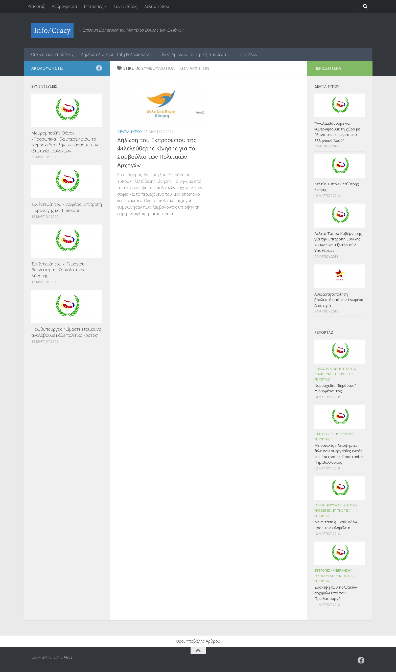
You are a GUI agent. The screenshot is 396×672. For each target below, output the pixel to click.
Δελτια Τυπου (129, 131)
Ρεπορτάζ (36, 6)
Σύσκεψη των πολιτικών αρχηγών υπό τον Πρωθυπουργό (335, 593)
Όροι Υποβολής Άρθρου (198, 641)
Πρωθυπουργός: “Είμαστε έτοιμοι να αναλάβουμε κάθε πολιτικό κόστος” (66, 332)
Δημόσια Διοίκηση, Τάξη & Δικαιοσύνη (116, 54)
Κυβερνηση (341, 570)
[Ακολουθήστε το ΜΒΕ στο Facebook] (99, 68)
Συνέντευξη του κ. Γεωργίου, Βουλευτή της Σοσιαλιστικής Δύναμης (58, 270)
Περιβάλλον (247, 54)
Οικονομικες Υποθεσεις (333, 576)
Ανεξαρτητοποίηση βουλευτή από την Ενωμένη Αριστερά (338, 300)
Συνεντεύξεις (125, 6)
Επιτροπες (343, 374)
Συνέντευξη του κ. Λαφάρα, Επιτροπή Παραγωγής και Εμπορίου (66, 207)
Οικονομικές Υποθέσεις (52, 54)
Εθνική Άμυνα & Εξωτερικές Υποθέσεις (193, 54)
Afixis (68, 657)
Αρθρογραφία (64, 6)
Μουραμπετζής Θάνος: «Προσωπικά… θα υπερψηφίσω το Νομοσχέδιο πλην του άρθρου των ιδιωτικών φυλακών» (64, 142)
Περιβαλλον (342, 434)
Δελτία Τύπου (156, 6)
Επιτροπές (93, 6)
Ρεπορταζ (322, 379)
